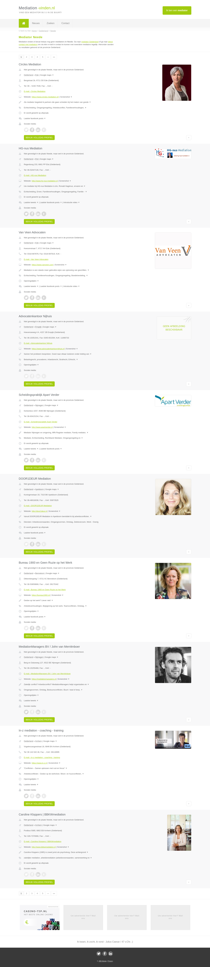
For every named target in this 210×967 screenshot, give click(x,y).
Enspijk (38, 327)
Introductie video (71, 202)
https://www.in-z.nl (39, 763)
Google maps (47, 75)
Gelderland (28, 75)
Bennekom (39, 573)
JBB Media (102, 961)
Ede (37, 75)
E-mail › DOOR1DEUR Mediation (38, 506)
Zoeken (50, 23)
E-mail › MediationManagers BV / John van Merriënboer (47, 674)
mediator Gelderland (90, 42)
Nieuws (36, 23)
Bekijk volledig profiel (39, 137)
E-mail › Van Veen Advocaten (36, 259)
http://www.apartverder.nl (42, 427)
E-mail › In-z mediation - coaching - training (42, 757)
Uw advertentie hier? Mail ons (83, 917)
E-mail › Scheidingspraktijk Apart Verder (40, 422)
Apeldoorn (39, 489)
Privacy (110, 961)
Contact (65, 23)
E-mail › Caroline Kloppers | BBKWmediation (42, 841)
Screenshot (66, 97)
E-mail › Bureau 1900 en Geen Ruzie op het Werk (45, 590)
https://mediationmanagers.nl (44, 679)
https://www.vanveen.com (42, 265)
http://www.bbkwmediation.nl (44, 847)
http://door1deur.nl (39, 511)
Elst (36, 159)
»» (54, 57)
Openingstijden (31, 281)
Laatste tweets (31, 202)
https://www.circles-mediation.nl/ (45, 97)
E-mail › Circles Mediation (35, 91)
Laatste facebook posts (35, 118)
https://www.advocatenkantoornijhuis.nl (48, 349)
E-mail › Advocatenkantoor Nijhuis (38, 343)
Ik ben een (177, 10)
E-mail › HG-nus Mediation (35, 175)
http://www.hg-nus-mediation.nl (45, 181)
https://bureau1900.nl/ (41, 595)
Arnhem (38, 741)
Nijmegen (39, 405)
